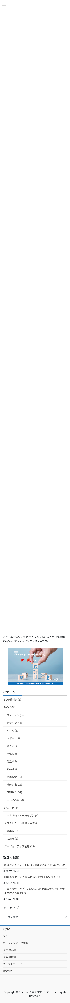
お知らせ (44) (11, 808)
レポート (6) (13, 738)
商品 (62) (12, 769)
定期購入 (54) (14, 792)
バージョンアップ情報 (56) (19, 846)
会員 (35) (12, 746)
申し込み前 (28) (15, 800)
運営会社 (8, 971)
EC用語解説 (9, 957)
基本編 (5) (12, 831)
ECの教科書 (9, 950)
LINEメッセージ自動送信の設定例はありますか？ (32, 876)
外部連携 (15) (14, 784)
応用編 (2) (12, 838)
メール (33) (13, 730)
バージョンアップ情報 (15, 943)
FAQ (5, 936)
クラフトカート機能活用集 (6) (21, 823)
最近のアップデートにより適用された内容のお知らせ (34, 865)
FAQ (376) (9, 707)
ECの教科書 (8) (12, 699)
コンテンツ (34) (15, 715)
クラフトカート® (12, 964)
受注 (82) (12, 761)
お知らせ (8, 929)
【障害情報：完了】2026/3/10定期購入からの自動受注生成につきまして (34, 891)
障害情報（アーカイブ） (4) (22, 815)
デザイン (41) (14, 722)
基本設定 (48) (14, 777)
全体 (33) (12, 753)
